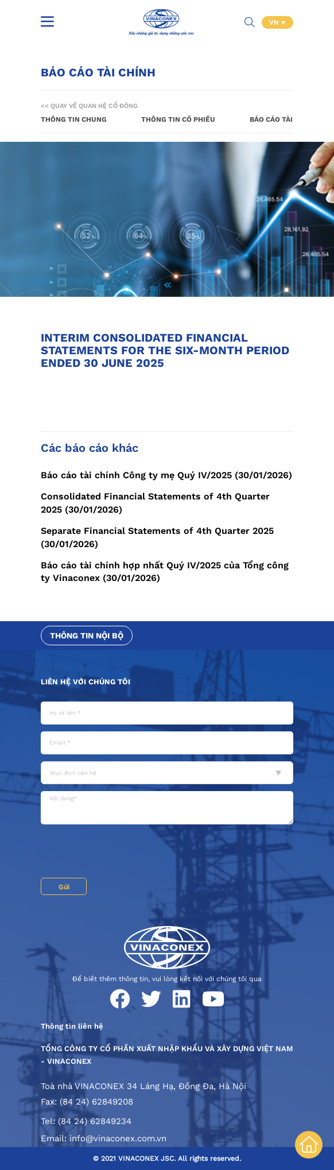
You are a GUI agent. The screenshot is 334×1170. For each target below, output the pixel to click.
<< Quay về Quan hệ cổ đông (89, 106)
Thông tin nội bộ (86, 635)
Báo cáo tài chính (283, 119)
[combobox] (167, 772)
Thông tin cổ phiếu (178, 119)
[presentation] (128, 852)
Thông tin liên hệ (72, 1026)
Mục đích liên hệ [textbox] (73, 773)
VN (275, 22)
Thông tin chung (74, 119)
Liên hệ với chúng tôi (85, 681)
